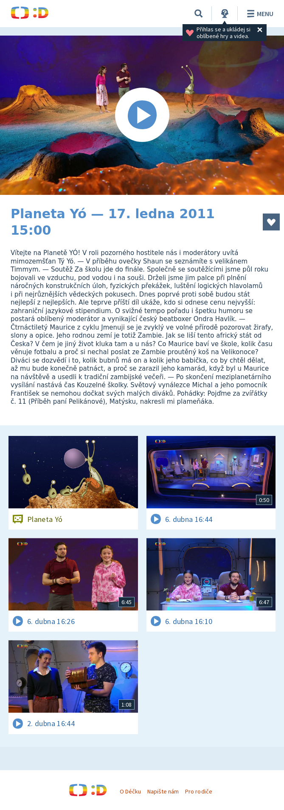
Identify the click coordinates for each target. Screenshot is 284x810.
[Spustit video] (142, 115)
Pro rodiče (198, 791)
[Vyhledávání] (198, 13)
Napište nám (163, 791)
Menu (258, 13)
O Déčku (130, 791)
